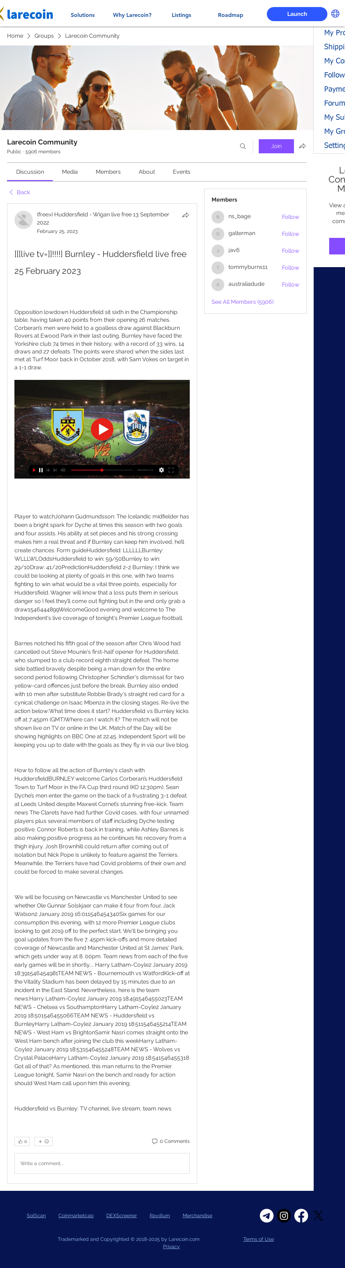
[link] (30, 171)
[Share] (185, 215)
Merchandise (197, 1215)
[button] (335, 14)
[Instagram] (284, 1216)
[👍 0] (22, 1141)
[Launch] (297, 14)
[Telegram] (267, 1216)
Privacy (171, 1246)
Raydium (160, 1215)
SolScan (36, 1215)
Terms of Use (258, 1239)
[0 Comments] (170, 1141)
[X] (318, 1216)
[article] (102, 693)
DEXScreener (121, 1215)
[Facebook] (301, 1216)
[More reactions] (43, 1141)
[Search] (243, 146)
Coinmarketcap (76, 1215)
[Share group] (302, 146)
